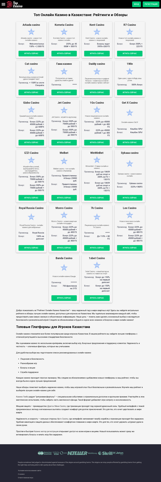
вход (136, 4)
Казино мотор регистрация (46, 431)
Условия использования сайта (29, 470)
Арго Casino (62, 419)
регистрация (151, 4)
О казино (21, 474)
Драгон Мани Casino (56, 406)
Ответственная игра (25, 478)
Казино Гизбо (22, 397)
